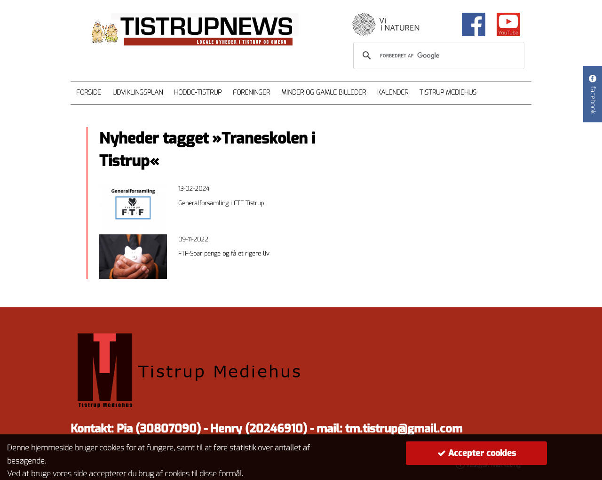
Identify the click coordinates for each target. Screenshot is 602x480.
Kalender (392, 92)
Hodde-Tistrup (198, 92)
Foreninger (251, 92)
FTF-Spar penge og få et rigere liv (223, 253)
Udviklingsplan (137, 92)
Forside (88, 92)
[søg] (437, 55)
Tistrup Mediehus (448, 92)
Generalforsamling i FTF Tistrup (221, 203)
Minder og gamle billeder (323, 92)
